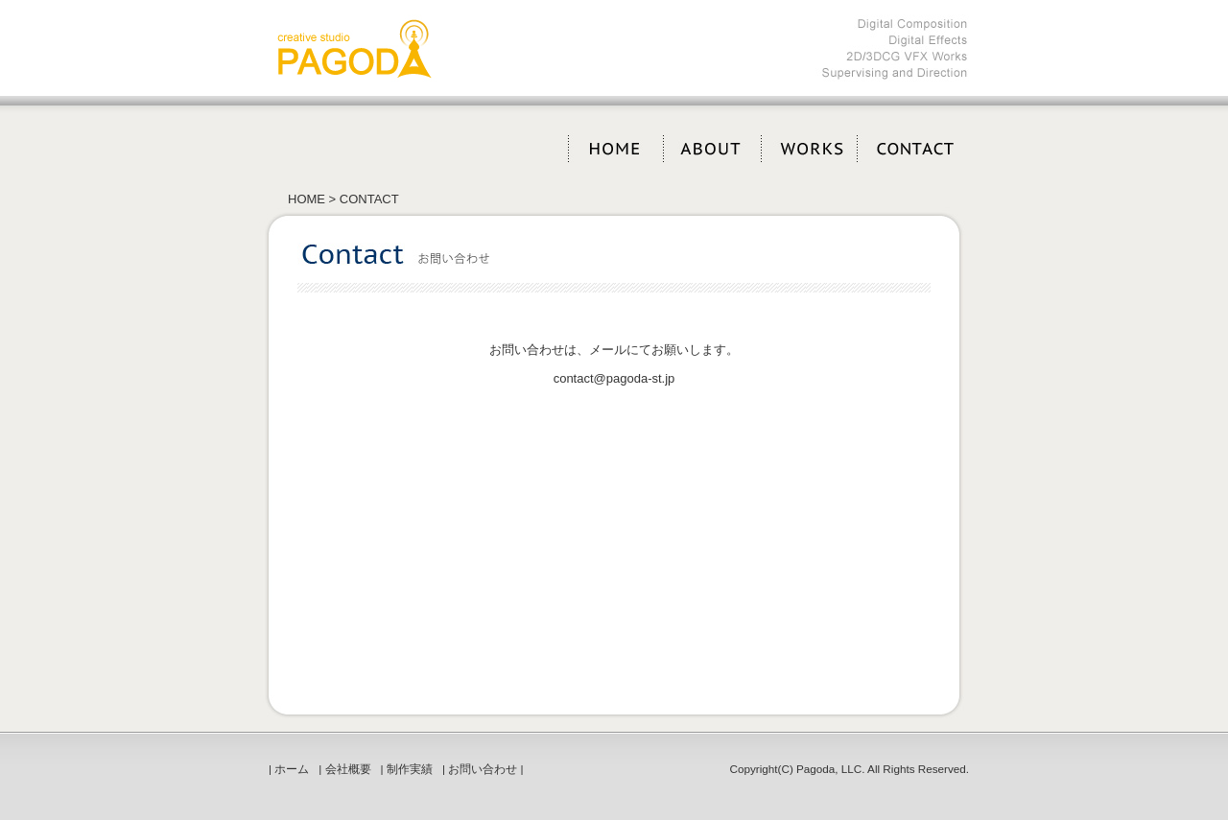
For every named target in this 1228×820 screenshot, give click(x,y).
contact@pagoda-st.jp (614, 378)
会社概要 (348, 768)
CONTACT (367, 199)
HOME (306, 199)
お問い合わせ (482, 768)
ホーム (291, 768)
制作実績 (410, 768)
